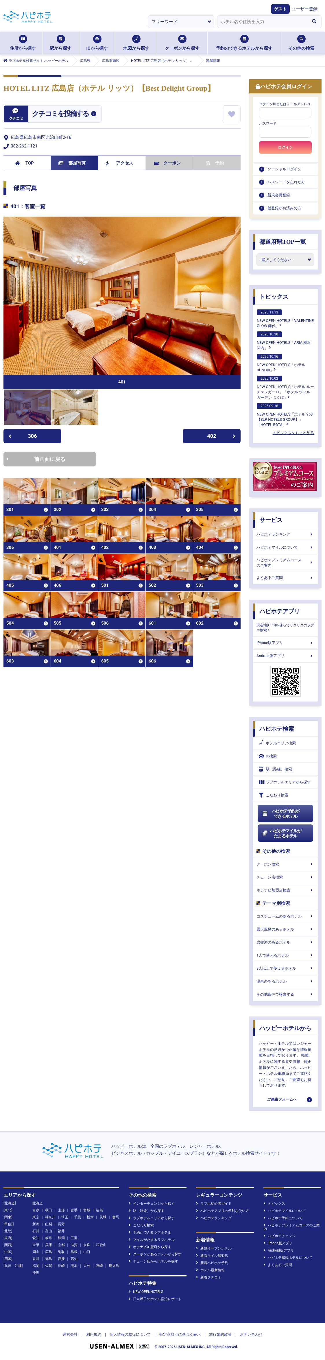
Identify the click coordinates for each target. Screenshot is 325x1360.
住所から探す (23, 43)
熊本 (74, 1266)
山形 (61, 1210)
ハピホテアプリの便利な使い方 (222, 1211)
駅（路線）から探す (146, 1211)
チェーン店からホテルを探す (153, 1261)
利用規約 (93, 1334)
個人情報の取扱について (130, 1334)
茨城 (102, 1217)
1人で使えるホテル (285, 955)
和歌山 (101, 1245)
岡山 (35, 1252)
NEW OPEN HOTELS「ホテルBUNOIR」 (281, 363)
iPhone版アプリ (285, 643)
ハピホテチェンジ (279, 1236)
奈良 (86, 1245)
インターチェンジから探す (152, 1204)
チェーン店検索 (285, 877)
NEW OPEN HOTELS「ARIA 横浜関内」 (284, 340)
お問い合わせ (251, 1334)
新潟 (35, 1224)
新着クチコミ (208, 1277)
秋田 (48, 1210)
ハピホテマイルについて (285, 547)
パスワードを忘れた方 (286, 182)
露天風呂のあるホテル (285, 929)
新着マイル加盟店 (212, 1256)
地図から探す (136, 43)
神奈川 (50, 1217)
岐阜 (48, 1238)
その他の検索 (301, 43)
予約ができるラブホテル (150, 1232)
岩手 (74, 1210)
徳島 (48, 1259)
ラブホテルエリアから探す (285, 782)
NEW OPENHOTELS (146, 1292)
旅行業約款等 (220, 1334)
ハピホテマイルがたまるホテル (281, 833)
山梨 (48, 1224)
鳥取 (61, 1252)
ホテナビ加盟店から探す (150, 1247)
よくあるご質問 (285, 577)
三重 (74, 1238)
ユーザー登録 (304, 9)
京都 (61, 1245)
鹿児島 (114, 1266)
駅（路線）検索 (275, 769)
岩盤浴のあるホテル (285, 942)
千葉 (77, 1217)
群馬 (115, 1217)
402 (221, 436)
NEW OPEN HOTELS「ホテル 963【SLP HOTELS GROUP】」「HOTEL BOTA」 (285, 415)
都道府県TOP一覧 (282, 242)
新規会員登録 (278, 195)
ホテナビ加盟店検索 (285, 890)
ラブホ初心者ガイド (214, 1204)
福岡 (35, 1266)
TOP (24, 163)
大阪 (35, 1245)
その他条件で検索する (285, 994)
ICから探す (97, 43)
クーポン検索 (285, 864)
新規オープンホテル (214, 1248)
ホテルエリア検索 (277, 743)
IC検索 (268, 756)
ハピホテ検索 (276, 729)
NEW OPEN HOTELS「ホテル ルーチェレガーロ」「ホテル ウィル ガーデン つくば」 (285, 387)
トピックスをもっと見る (293, 433)
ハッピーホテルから (285, 1028)
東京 (35, 1217)
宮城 (86, 1210)
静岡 (61, 1238)
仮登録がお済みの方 (284, 208)
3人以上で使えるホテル (285, 968)
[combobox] (262, 21)
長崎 (61, 1266)
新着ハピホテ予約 (212, 1263)
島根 (74, 1252)
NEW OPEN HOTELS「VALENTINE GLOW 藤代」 (285, 318)
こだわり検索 (273, 795)
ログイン (285, 147)
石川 (35, 1231)
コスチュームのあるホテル (285, 916)
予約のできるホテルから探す (244, 43)
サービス (270, 520)
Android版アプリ (285, 656)
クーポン (167, 163)
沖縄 (35, 1273)
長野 (61, 1224)
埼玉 (64, 1217)
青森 (35, 1210)
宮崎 (99, 1266)
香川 (35, 1259)
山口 (86, 1252)
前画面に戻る (35, 459)
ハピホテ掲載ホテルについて (288, 1258)
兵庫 (48, 1245)
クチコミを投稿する (60, 113)
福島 (99, 1210)
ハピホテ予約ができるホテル (280, 814)
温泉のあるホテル (285, 981)
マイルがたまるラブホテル (152, 1240)
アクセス (119, 163)
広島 (48, 1252)
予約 (215, 163)
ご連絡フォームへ (282, 1099)
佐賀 (48, 1266)
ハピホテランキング (285, 534)
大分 (86, 1266)
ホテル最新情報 (210, 1270)
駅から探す (60, 43)
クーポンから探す (182, 43)
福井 (61, 1231)
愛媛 (61, 1259)
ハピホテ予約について (282, 1218)
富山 (48, 1231)
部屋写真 (72, 163)
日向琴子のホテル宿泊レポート (155, 1299)
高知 (74, 1259)
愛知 (35, 1238)
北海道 (37, 1203)
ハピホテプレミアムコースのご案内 (285, 562)
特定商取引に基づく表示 (180, 1334)
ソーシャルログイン (284, 169)
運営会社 (70, 1334)
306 (23, 436)
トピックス (273, 297)
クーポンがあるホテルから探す (155, 1254)
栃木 (90, 1217)
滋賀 (74, 1245)
